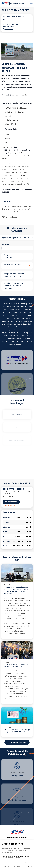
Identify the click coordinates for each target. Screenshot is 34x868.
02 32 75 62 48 (9, 29)
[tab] (8, 238)
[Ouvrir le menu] (31, 3)
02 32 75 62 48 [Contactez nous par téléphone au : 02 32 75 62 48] (9, 496)
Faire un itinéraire (9, 505)
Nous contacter (11, 502)
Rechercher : (6, 244)
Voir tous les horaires (9, 26)
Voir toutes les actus (17, 742)
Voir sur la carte (7, 19)
